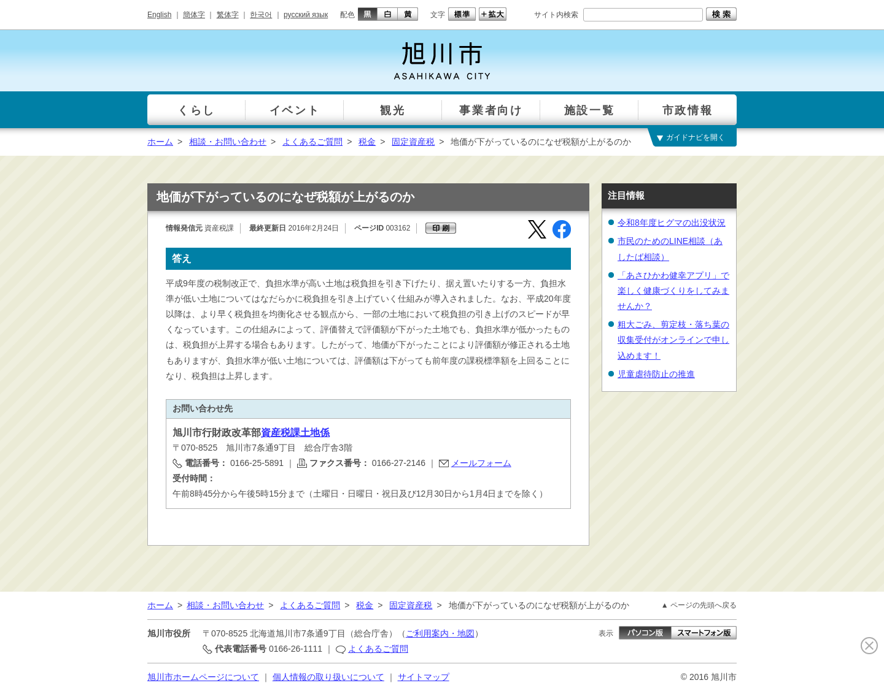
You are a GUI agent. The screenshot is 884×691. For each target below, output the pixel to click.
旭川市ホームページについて (203, 677)
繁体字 (228, 14)
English (159, 14)
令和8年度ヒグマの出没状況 (672, 222)
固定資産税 (413, 142)
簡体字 (194, 14)
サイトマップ (423, 677)
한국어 (261, 14)
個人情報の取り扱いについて (328, 677)
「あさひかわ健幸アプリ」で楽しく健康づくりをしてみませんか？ (673, 290)
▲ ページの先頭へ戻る (699, 605)
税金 (367, 142)
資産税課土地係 (295, 432)
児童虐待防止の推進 (656, 374)
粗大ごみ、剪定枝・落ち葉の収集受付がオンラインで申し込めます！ (673, 339)
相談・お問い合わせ (227, 142)
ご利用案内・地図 (440, 633)
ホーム (160, 142)
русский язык (306, 14)
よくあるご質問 (312, 142)
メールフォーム (481, 463)
